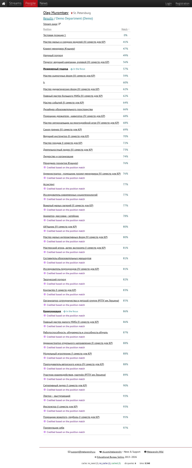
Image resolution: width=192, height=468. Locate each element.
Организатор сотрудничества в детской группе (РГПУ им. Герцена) (81, 300)
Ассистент (48, 184)
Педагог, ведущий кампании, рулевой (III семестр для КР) (76, 62)
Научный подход (53, 55)
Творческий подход (54, 279)
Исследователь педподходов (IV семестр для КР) (71, 268)
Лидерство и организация (58, 156)
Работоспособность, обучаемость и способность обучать (75, 332)
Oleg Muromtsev (55, 12)
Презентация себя (53, 427)
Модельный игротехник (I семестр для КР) (67, 353)
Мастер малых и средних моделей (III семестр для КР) (74, 41)
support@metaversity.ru (83, 451)
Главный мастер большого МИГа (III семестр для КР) (73, 95)
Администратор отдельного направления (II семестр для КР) (78, 343)
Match (125, 29)
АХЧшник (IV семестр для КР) (60, 226)
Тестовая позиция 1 (54, 35)
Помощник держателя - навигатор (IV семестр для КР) (74, 116)
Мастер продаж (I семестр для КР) (62, 143)
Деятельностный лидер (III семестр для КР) (68, 149)
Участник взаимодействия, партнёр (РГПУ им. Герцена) (74, 374)
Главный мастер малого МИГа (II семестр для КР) (71, 321)
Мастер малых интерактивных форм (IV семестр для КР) (75, 237)
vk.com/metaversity (112, 451)
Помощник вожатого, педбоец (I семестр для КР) (71, 417)
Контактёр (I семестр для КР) (59, 290)
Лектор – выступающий (56, 395)
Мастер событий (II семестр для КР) (63, 102)
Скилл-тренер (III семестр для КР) (62, 129)
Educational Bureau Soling (110, 457)
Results (48, 18)
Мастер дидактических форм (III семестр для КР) (71, 89)
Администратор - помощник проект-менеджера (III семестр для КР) (82, 173)
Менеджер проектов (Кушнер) (60, 163)
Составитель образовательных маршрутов (67, 258)
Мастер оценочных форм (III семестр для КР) (69, 75)
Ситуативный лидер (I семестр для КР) (65, 385)
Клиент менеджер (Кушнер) (59, 48)
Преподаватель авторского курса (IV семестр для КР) (73, 364)
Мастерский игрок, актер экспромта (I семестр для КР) (74, 247)
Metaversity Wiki (155, 451)
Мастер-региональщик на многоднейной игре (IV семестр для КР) (81, 122)
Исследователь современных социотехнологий (70, 194)
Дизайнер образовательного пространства (68, 109)
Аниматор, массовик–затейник (61, 216)
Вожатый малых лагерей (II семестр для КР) (68, 205)
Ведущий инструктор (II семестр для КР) (66, 136)
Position (47, 29)
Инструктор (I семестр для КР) (60, 406)
